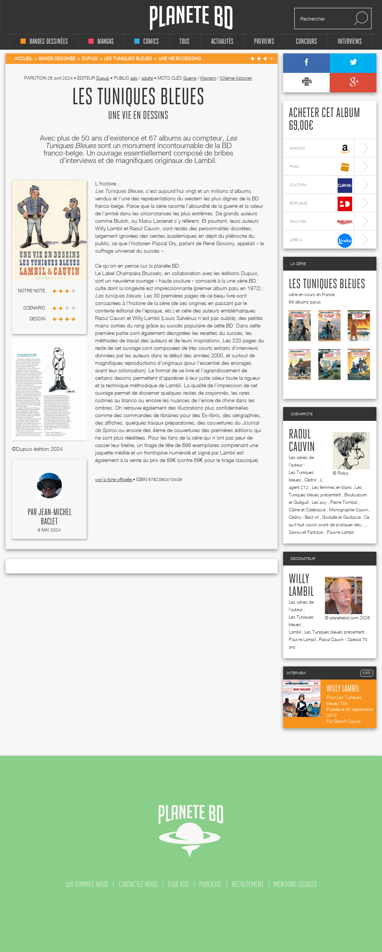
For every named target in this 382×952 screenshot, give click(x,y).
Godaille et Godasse (341, 517)
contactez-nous (138, 884)
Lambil (295, 632)
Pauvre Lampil (340, 532)
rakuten (321, 222)
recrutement (247, 884)
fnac (321, 167)
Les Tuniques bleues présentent (334, 632)
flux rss (178, 884)
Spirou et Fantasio (306, 532)
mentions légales (295, 884)
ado (134, 78)
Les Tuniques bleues (327, 284)
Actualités (222, 41)
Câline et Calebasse (307, 509)
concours (306, 41)
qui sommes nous (87, 884)
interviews (350, 41)
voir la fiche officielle (114, 479)
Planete (191, 18)
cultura (321, 185)
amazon (321, 149)
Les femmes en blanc (332, 487)
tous (184, 41)
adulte (147, 78)
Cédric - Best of (304, 517)
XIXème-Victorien (236, 78)
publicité (210, 884)
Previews (264, 41)
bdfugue (321, 204)
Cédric (310, 480)
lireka (321, 240)
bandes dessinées (44, 41)
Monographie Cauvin (348, 509)
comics (146, 41)
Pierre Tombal (343, 502)
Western (208, 78)
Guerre (189, 78)
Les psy (319, 502)
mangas (101, 41)
